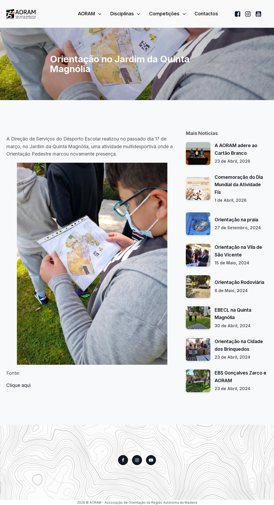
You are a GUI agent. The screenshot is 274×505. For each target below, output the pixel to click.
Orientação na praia (236, 219)
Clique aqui (18, 385)
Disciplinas (125, 13)
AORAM (90, 13)
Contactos (206, 13)
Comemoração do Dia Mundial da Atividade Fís (239, 184)
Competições (168, 13)
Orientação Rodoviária (239, 282)
